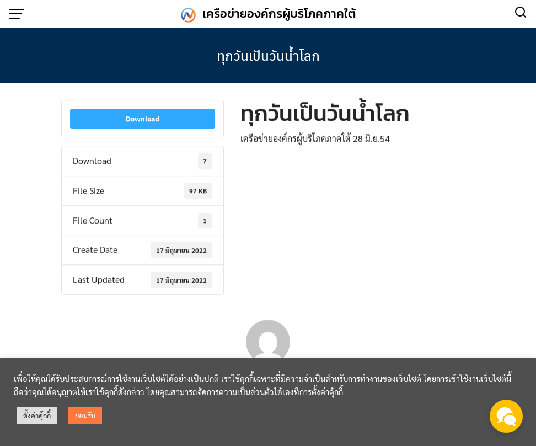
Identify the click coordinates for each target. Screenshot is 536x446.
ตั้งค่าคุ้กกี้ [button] (37, 415)
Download (142, 120)
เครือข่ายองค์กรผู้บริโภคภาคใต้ (279, 13)
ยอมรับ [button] (85, 415)
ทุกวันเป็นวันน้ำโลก (268, 55)
